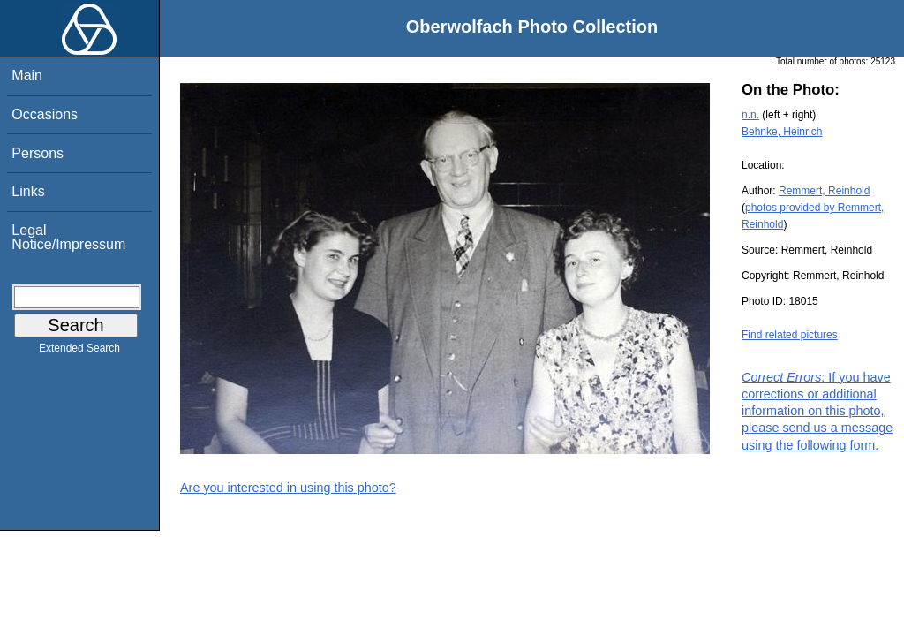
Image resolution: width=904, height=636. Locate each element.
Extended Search (79, 351)
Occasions (44, 114)
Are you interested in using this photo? (288, 488)
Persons (37, 153)
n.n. (750, 115)
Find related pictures (790, 335)
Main (26, 75)
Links (27, 191)
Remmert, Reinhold (824, 191)
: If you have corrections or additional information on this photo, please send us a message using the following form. (817, 411)
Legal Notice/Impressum (68, 237)
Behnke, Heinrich (782, 131)
